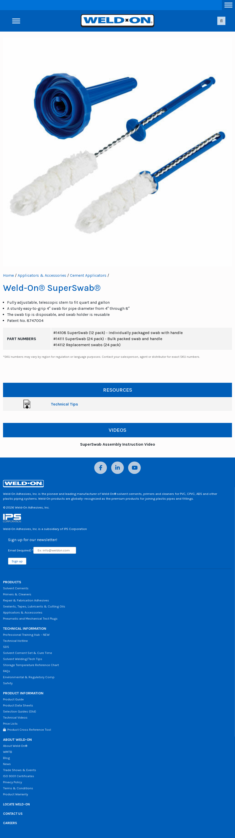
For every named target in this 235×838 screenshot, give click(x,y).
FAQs (6, 671)
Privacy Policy (12, 782)
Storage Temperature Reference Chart (31, 665)
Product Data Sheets (18, 705)
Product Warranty (15, 794)
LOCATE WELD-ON (16, 804)
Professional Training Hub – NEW (26, 635)
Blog (6, 758)
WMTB (7, 752)
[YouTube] (134, 468)
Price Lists (10, 723)
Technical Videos (15, 717)
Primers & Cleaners (17, 594)
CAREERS (10, 823)
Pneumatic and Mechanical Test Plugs (30, 618)
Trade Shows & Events (19, 770)
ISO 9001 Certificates (18, 776)
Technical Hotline (15, 641)
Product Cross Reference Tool (27, 729)
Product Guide (13, 699)
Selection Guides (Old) (19, 711)
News (7, 764)
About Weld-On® (15, 746)
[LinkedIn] (117, 468)
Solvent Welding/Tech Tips (22, 659)
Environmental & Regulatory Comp (29, 677)
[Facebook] (100, 468)
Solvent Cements (16, 588)
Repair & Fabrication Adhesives (26, 600)
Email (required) (20, 550)
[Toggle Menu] (228, 5)
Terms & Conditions (18, 788)
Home (8, 275)
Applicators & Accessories (42, 275)
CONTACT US (12, 814)
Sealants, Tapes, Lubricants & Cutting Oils (34, 606)
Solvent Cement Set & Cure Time (27, 653)
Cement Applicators (88, 275)
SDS (6, 647)
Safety (8, 683)
